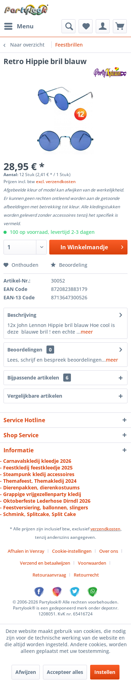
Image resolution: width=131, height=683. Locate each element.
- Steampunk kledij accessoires (37, 474)
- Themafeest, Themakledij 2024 (38, 481)
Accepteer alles (65, 672)
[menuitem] (18, 26)
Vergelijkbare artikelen (34, 395)
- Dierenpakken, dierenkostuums (40, 487)
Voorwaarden (92, 563)
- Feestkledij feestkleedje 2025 (36, 467)
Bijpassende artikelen (39, 377)
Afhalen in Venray (26, 551)
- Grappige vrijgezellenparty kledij (40, 494)
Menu (19, 25)
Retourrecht (86, 575)
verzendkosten (105, 529)
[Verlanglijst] (86, 26)
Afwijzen (25, 672)
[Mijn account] (103, 26)
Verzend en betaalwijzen (45, 563)
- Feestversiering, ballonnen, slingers (44, 507)
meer (87, 331)
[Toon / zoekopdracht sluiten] (68, 26)
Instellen (104, 672)
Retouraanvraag (49, 575)
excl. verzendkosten (56, 181)
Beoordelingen (24, 349)
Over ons (108, 551)
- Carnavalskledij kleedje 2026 (35, 461)
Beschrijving (21, 315)
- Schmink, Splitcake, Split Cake (38, 514)
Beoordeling (69, 265)
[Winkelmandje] (120, 26)
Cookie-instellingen (72, 551)
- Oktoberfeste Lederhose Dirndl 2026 (45, 500)
